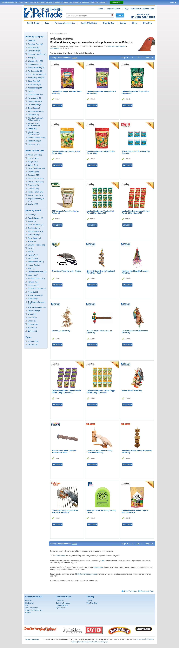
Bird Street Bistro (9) (35, 231)
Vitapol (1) (32, 321)
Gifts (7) (31, 91)
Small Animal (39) (34, 85)
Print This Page (130, 591)
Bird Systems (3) (34, 235)
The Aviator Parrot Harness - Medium (66, 271)
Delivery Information (63, 603)
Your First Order (92, 603)
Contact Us (59, 600)
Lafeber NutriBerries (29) (37, 272)
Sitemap (28, 612)
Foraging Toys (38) (35, 64)
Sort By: (53, 58)
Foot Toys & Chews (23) (37, 74)
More (172, 2)
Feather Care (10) (34, 141)
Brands (123, 23)
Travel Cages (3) (34, 108)
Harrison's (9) (33, 255)
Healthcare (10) (34, 144)
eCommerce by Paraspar (145, 639)
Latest (74, 58)
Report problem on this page (98, 642)
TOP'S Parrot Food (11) (37, 307)
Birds (58, 34)
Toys (47, 23)
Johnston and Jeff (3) (36, 262)
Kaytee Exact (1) (34, 265)
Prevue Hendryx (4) (35, 295)
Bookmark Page (147, 591)
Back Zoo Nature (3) (35, 225)
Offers (134, 23)
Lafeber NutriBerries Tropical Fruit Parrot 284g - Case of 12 (100, 212)
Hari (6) (31, 252)
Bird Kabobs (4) (34, 228)
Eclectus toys (60, 556)
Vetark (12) (32, 314)
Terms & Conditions (31, 608)
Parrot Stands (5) (34, 98)
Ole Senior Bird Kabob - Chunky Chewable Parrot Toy (99, 452)
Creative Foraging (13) (36, 245)
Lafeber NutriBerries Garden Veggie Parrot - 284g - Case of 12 (101, 392)
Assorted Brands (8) (35, 218)
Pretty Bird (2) (33, 292)
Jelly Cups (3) (33, 258)
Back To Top (82, 642)
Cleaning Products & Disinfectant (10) (35, 119)
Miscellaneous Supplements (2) (34, 133)
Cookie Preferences (32, 639)
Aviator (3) (32, 221)
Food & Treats (33, 23)
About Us (28, 600)
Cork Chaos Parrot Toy (61, 331)
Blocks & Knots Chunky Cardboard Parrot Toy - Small (101, 272)
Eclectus (64, 34)
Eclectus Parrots (62, 38)
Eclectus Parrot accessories (86, 574)
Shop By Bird (108, 23)
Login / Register (113, 9)
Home (100, 9)
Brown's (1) (32, 242)
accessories (120, 46)
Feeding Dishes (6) (35, 101)
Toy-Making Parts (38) (36, 78)
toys (114, 46)
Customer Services (63, 597)
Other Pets (147, 23)
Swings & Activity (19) (36, 68)
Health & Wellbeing (89, 23)
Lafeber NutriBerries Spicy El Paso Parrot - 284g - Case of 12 (135, 212)
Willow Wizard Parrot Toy (132, 391)
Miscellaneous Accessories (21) (34, 124)
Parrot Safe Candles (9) (37, 289)
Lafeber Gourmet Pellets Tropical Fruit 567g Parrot (135, 511)
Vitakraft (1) (32, 318)
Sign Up (89, 600)
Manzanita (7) (33, 275)
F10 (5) (30, 248)
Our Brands (29, 603)
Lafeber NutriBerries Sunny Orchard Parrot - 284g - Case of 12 (66, 392)
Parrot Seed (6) (33, 48)
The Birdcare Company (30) (36, 303)
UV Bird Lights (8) (34, 105)
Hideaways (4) (33, 115)
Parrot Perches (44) (35, 95)
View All (149, 57)
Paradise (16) (33, 282)
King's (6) (31, 268)
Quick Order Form (62, 605)
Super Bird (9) (33, 299)
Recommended (63, 58)
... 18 (137, 57)
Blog (26, 605)
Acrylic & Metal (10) (35, 71)
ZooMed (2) (32, 328)
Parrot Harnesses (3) (35, 111)
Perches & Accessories (65, 23)
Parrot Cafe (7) (33, 285)
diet (103, 560)
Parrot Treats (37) (34, 51)
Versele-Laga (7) (34, 311)
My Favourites (61, 608)
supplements (55, 48)
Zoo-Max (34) (33, 324)
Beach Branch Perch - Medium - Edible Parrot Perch (64, 452)
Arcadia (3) (32, 215)
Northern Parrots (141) (36, 279)
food (109, 46)
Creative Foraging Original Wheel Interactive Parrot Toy (65, 511)
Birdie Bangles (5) (34, 238)
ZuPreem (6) (32, 331)
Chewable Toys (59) (35, 61)
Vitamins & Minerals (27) (37, 138)
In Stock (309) (33, 341)
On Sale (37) (32, 345)
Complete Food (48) (35, 44)
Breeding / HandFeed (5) (37, 54)
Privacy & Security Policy (33, 610)
